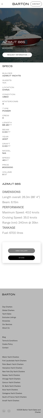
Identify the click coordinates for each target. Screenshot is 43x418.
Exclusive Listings (9, 317)
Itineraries (6, 321)
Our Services (7, 324)
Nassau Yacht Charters (11, 375)
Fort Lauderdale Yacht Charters (14, 361)
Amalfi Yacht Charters (10, 400)
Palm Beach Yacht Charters (12, 364)
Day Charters (7, 307)
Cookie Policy (7, 344)
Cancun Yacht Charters (11, 382)
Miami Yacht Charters (10, 357)
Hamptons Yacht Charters (12, 368)
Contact (5, 348)
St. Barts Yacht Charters (11, 386)
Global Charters (8, 310)
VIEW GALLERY (21, 250)
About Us (6, 328)
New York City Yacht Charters (13, 371)
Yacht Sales (6, 314)
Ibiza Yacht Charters (10, 390)
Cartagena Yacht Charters (12, 393)
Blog (4, 337)
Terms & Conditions (9, 341)
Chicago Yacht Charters (11, 379)
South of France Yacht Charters (14, 397)
